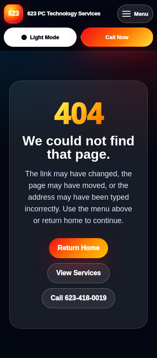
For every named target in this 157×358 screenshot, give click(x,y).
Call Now (117, 37)
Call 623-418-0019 (78, 298)
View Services (78, 273)
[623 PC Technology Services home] (58, 13)
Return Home (78, 247)
